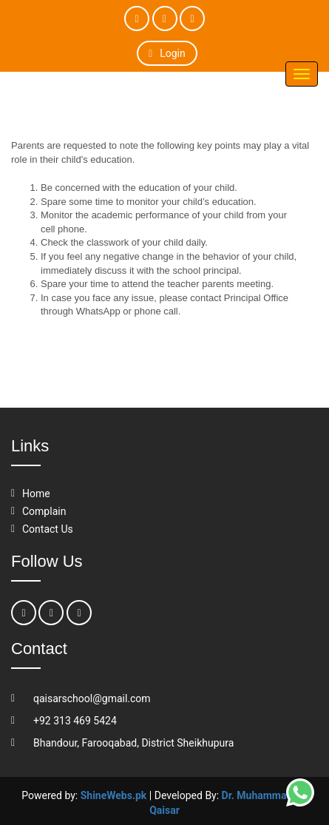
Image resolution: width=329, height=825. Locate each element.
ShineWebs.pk (114, 795)
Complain (44, 511)
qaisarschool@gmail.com (92, 698)
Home (36, 493)
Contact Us (47, 529)
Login (167, 53)
